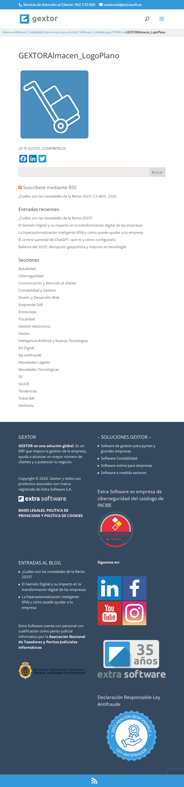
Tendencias (27, 391)
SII (20, 376)
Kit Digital (26, 347)
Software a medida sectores (123, 472)
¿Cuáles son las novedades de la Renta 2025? (55, 196)
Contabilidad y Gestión (37, 290)
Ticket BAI (26, 398)
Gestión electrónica (34, 326)
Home (6, 32)
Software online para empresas (126, 465)
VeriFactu (26, 405)
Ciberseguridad (30, 275)
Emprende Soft (30, 304)
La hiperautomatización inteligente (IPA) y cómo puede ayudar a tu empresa (80, 232)
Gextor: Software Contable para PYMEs (95, 32)
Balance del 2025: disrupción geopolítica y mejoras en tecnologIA (72, 246)
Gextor (24, 333)
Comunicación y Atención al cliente (47, 283)
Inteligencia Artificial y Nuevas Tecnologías (53, 340)
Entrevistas (27, 311)
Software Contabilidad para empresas (39, 32)
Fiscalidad (26, 319)
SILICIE (23, 383)
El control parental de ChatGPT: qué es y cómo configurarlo (67, 239)
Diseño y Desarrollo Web (38, 297)
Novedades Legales (34, 362)
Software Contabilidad (119, 458)
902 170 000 (85, 4)
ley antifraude (29, 355)
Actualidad (27, 268)
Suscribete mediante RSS (49, 187)
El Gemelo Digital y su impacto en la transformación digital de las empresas (80, 225)
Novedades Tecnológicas (38, 369)
